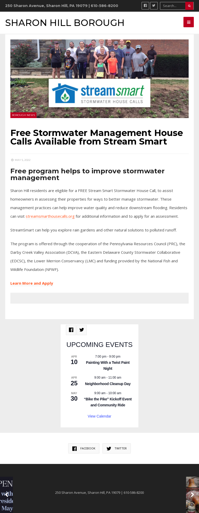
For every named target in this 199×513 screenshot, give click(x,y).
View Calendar (99, 416)
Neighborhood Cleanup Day (108, 384)
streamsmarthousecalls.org (50, 216)
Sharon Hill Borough (65, 22)
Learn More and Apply (31, 283)
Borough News (23, 115)
